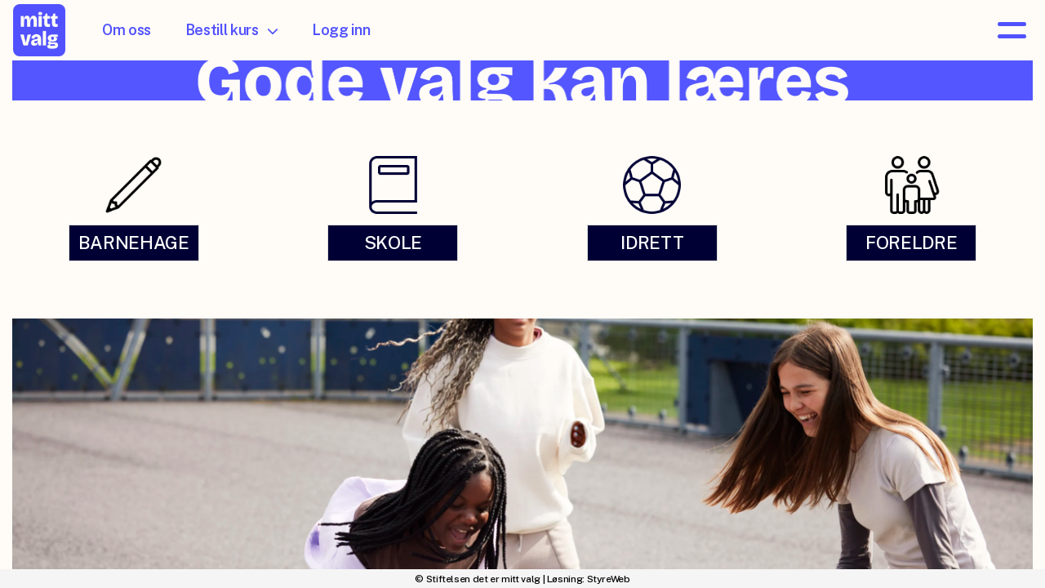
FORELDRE (911, 242)
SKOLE (393, 242)
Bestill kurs (231, 29)
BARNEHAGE (133, 242)
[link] (134, 207)
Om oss (126, 29)
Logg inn (341, 29)
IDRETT (651, 242)
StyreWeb (608, 579)
